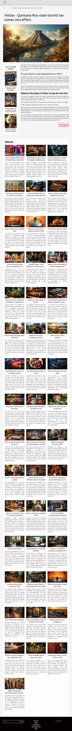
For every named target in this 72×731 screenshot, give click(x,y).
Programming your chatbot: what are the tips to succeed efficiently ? (57, 160)
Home (4, 8)
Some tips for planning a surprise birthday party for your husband (57, 480)
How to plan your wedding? (14, 620)
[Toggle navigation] (5, 2)
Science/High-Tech (36, 726)
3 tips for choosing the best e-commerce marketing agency (14, 515)
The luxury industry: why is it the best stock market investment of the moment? (36, 622)
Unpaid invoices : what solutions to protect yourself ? (36, 266)
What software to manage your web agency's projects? (10, 110)
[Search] (11, 721)
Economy (36, 720)
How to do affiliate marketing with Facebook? (10, 88)
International (36, 724)
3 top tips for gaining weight (57, 229)
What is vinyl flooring (15, 548)
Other (9, 8)
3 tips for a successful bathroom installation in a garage (57, 551)
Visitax (24, 83)
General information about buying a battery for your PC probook (57, 302)
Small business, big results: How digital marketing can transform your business (36, 160)
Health (36, 723)
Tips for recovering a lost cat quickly (11, 130)
